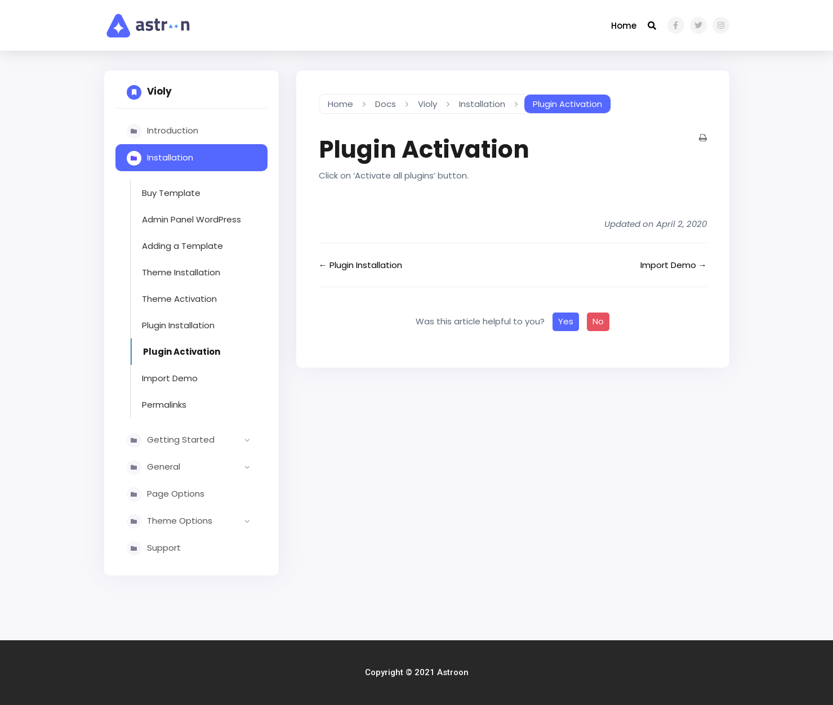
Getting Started (201, 440)
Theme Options (201, 521)
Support (164, 548)
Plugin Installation (178, 325)
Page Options (175, 493)
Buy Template (171, 193)
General (201, 467)
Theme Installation (181, 272)
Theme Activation (179, 299)
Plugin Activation (181, 352)
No (598, 321)
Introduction (172, 130)
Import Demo (170, 378)
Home (623, 26)
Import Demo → (673, 265)
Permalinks (164, 404)
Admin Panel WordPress (191, 219)
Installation (170, 157)
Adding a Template (182, 246)
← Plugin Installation (360, 265)
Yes (565, 321)
